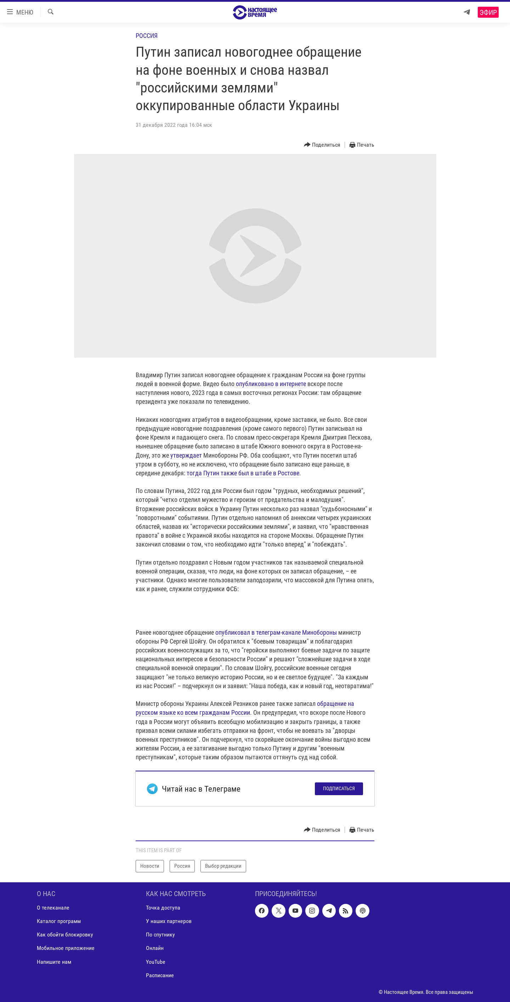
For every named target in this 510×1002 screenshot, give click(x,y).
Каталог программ (59, 921)
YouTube (155, 961)
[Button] (322, 145)
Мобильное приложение (66, 948)
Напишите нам (54, 961)
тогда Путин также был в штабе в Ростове (243, 473)
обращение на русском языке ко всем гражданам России (245, 708)
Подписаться (339, 788)
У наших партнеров (169, 921)
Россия (147, 35)
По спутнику (160, 934)
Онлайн (155, 948)
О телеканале (53, 907)
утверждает (186, 455)
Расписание (160, 975)
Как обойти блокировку (65, 934)
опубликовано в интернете (271, 383)
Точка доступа (163, 907)
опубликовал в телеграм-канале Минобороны (276, 632)
